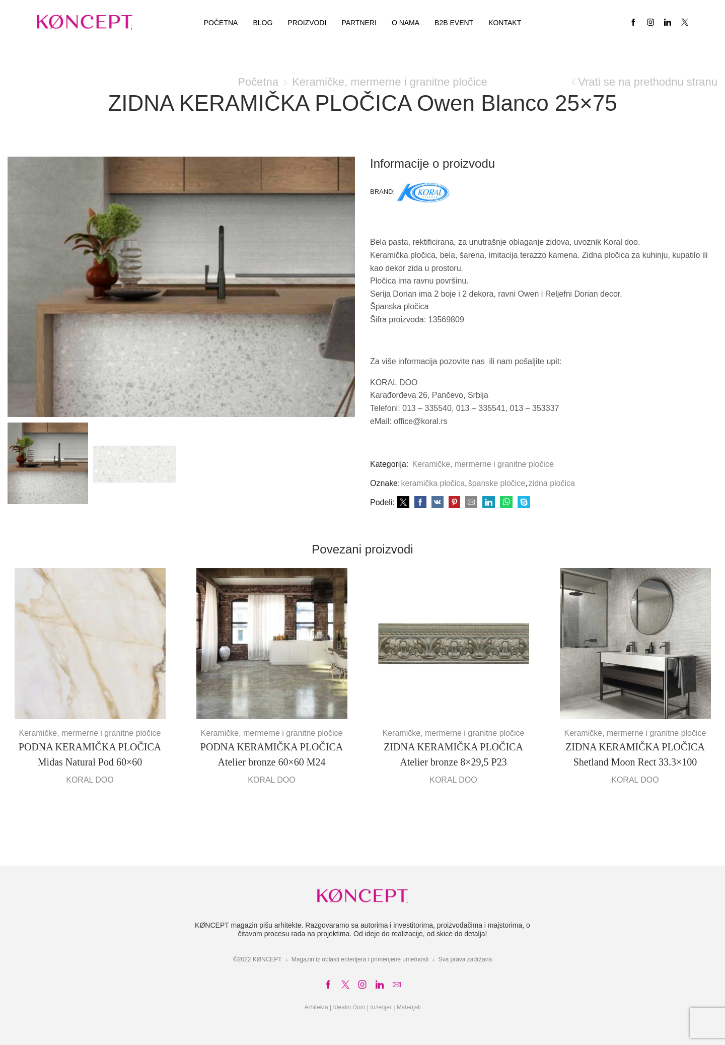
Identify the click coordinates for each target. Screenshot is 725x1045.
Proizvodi (306, 23)
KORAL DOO (90, 780)
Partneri (359, 23)
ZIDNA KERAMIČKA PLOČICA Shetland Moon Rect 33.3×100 (635, 754)
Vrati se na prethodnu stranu (647, 82)
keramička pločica (433, 483)
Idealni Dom (349, 1007)
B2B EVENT (453, 23)
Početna (221, 23)
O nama (405, 23)
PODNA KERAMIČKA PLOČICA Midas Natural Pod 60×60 (90, 754)
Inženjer (381, 1007)
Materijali (409, 1007)
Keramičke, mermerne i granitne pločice (389, 82)
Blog (262, 23)
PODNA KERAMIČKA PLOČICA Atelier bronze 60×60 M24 (271, 754)
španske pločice (497, 483)
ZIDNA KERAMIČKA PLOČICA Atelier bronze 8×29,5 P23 (453, 754)
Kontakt (504, 23)
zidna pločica (552, 483)
